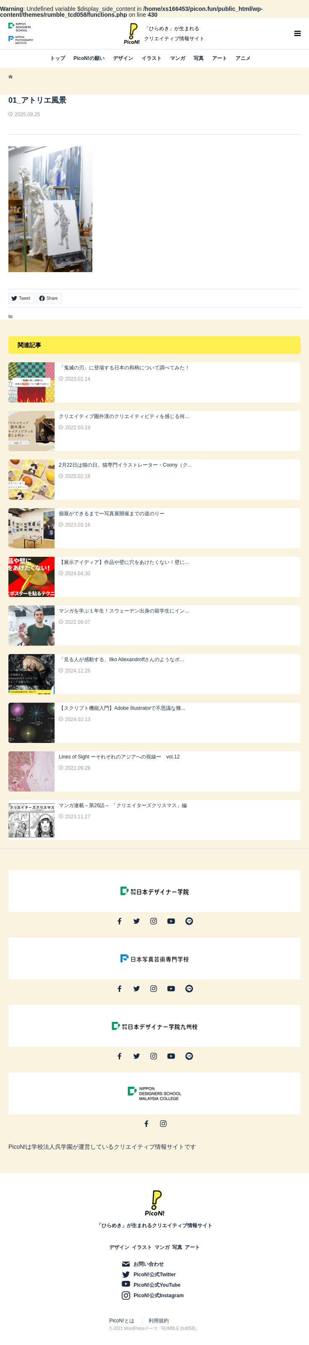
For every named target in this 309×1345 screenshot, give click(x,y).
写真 (199, 58)
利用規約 (159, 1321)
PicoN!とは (121, 1321)
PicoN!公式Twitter (154, 1274)
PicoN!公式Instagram (158, 1295)
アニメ (243, 58)
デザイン (123, 58)
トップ (57, 58)
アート (219, 58)
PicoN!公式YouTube (157, 1285)
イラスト (151, 58)
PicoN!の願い (89, 58)
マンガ (177, 58)
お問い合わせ (149, 1264)
